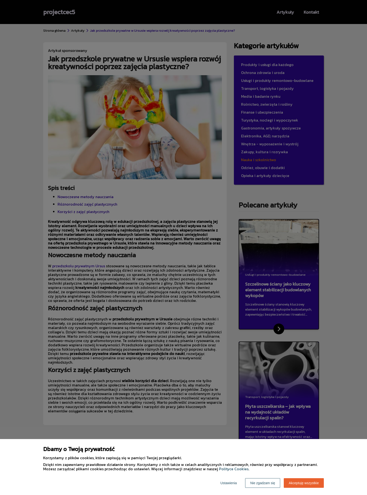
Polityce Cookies (234, 469)
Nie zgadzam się (262, 483)
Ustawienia (228, 483)
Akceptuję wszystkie (304, 483)
